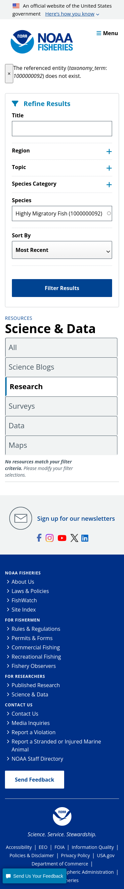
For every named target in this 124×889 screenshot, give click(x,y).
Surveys (22, 406)
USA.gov (105, 855)
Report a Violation (34, 732)
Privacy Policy (75, 855)
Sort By (21, 235)
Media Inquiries (31, 723)
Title (17, 115)
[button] (9, 73)
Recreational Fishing (36, 656)
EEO (43, 847)
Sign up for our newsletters (76, 518)
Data (16, 425)
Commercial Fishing (36, 647)
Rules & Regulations (36, 628)
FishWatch (24, 600)
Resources (18, 318)
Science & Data (30, 694)
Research (26, 386)
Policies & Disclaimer (32, 855)
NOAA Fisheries (23, 573)
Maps (18, 445)
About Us (23, 581)
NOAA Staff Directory (37, 758)
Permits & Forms (32, 638)
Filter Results (62, 288)
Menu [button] (107, 33)
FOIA (60, 847)
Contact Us (19, 705)
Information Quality (93, 847)
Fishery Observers (34, 666)
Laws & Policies (30, 591)
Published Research (36, 685)
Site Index (24, 609)
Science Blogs (31, 367)
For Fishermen (22, 620)
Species (21, 200)
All (13, 347)
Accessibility (19, 847)
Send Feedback (34, 779)
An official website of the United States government (62, 10)
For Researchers (25, 676)
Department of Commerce (59, 863)
